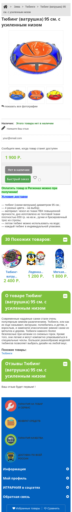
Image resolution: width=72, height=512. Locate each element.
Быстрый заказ (18, 179)
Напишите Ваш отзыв (15, 128)
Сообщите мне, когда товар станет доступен (29, 148)
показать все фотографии (21, 106)
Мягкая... (59, 272)
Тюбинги (30, 6)
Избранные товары (26, 508)
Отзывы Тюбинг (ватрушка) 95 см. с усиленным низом (36, 370)
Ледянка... (35, 272)
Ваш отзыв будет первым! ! (18, 386)
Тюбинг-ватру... (12, 274)
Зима (17, 6)
